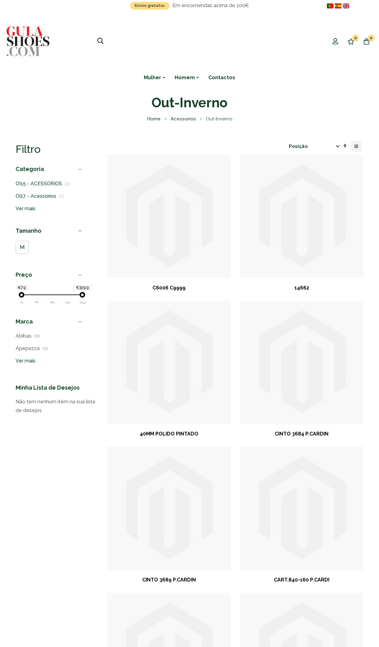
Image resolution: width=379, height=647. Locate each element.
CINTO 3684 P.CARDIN (335, 228)
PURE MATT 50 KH (268, 321)
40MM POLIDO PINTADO (268, 231)
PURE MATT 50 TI (202, 406)
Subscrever (105, 554)
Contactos (221, 77)
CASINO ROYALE (136, 406)
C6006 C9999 (135, 228)
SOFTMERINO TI (268, 406)
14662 (202, 228)
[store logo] (28, 41)
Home (154, 119)
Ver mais (26, 209)
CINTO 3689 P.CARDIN (136, 321)
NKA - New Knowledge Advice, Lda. (89, 613)
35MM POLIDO (335, 321)
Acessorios (184, 119)
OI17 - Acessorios (42, 196)
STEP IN (334, 406)
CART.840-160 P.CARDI (202, 321)
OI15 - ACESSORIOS (45, 184)
